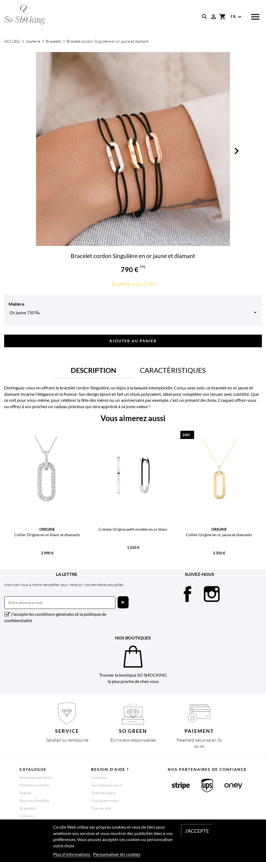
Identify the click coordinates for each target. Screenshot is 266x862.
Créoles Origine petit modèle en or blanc (133, 529)
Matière (17, 304)
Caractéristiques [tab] (173, 370)
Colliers (26, 816)
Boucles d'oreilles (34, 800)
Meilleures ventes (35, 785)
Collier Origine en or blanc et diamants (47, 534)
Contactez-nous (104, 800)
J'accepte (197, 831)
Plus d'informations (72, 854)
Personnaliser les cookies (116, 854)
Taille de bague (103, 792)
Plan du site (101, 808)
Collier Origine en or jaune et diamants (219, 534)
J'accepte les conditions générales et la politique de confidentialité (55, 617)
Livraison (99, 777)
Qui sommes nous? (107, 785)
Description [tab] (93, 370)
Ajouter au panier (133, 340)
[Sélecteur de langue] (236, 17)
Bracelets (28, 808)
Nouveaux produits (36, 777)
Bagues (26, 792)
